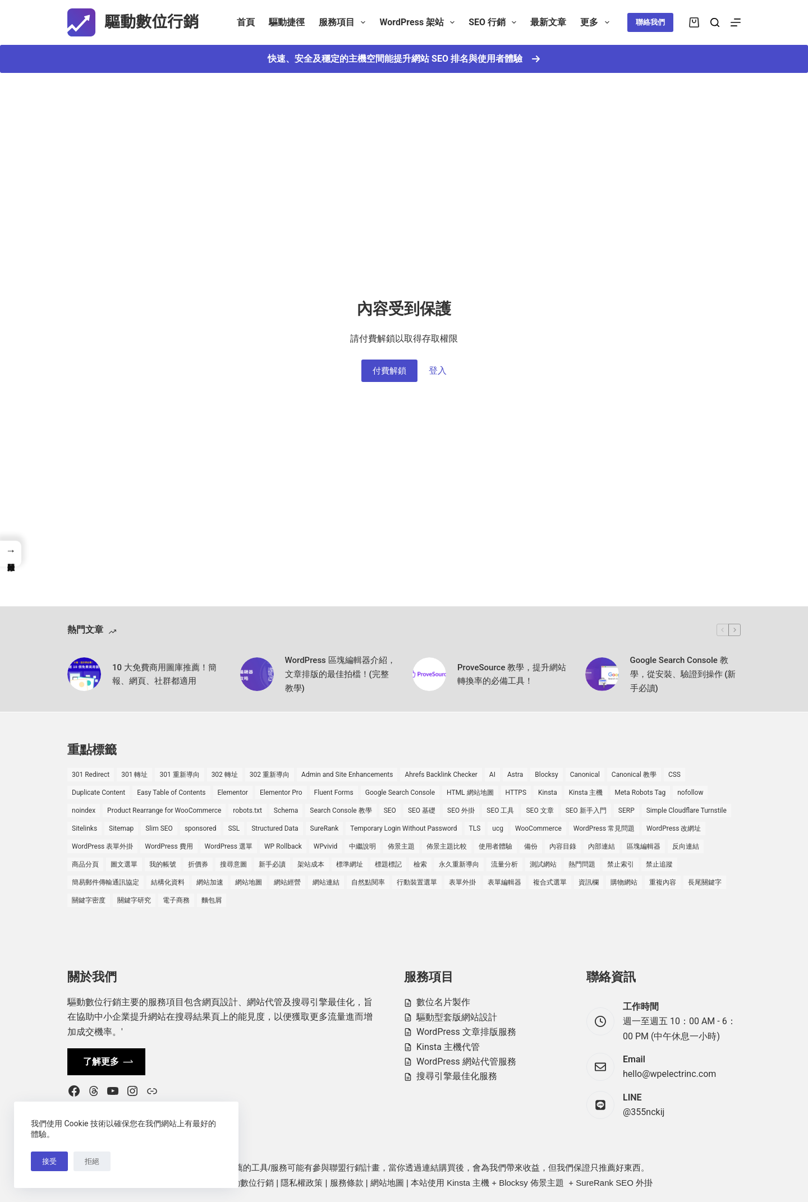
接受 (49, 1161)
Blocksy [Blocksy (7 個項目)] (546, 775)
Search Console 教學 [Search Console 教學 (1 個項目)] (340, 810)
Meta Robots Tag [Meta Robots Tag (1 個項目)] (640, 792)
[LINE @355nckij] (600, 1105)
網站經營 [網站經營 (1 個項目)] (287, 882)
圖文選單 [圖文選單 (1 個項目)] (124, 864)
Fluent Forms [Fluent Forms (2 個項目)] (334, 792)
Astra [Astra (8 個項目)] (515, 775)
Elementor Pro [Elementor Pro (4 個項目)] (281, 792)
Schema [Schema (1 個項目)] (286, 810)
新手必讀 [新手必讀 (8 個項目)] (272, 864)
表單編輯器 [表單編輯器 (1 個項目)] (504, 882)
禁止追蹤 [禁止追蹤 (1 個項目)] (659, 864)
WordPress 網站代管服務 (466, 1061)
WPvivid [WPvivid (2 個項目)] (326, 846)
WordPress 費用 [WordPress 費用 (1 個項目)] (168, 846)
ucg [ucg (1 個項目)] (497, 828)
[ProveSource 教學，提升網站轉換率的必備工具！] (429, 674)
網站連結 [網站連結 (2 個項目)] (326, 882)
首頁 (246, 22)
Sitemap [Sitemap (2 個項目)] (121, 828)
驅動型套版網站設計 (456, 1017)
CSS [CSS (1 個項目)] (674, 775)
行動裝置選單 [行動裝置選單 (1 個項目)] (417, 882)
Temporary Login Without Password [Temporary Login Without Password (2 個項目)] (403, 828)
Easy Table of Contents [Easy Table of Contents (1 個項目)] (171, 792)
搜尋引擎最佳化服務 (456, 1076)
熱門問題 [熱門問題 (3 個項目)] (581, 864)
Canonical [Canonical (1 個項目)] (585, 775)
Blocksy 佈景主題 (531, 1182)
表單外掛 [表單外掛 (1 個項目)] (462, 882)
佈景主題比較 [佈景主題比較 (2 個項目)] (446, 846)
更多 (596, 22)
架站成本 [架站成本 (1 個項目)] (310, 864)
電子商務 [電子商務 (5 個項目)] (176, 900)
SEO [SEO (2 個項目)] (390, 810)
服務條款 (347, 1182)
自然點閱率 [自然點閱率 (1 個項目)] (368, 882)
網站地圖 (387, 1182)
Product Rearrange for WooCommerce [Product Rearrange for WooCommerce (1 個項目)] (164, 810)
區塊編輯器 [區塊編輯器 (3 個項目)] (643, 846)
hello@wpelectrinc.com (669, 1074)
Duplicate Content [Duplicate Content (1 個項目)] (98, 792)
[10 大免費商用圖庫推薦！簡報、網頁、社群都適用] (84, 674)
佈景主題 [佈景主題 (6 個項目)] (401, 846)
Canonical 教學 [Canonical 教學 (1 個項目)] (634, 775)
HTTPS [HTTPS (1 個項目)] (516, 792)
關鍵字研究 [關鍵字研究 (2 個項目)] (134, 900)
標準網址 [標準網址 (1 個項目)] (349, 864)
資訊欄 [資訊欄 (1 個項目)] (589, 882)
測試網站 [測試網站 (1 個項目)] (543, 864)
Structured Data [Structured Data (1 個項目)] (274, 828)
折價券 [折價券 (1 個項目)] (198, 864)
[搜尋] (714, 22)
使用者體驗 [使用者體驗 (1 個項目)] (495, 846)
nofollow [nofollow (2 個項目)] (690, 792)
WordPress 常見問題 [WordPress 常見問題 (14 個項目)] (604, 828)
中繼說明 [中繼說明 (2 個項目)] (362, 846)
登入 (438, 370)
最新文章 (548, 22)
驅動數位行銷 (151, 22)
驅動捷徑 (287, 22)
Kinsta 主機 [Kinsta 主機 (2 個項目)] (586, 792)
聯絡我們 (650, 22)
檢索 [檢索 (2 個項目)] (420, 864)
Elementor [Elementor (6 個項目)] (233, 792)
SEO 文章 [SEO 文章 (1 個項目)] (539, 810)
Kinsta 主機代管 (448, 1047)
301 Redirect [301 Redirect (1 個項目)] (90, 775)
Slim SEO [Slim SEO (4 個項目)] (159, 828)
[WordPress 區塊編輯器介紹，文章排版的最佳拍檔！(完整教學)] (257, 674)
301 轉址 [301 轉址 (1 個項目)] (134, 775)
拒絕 (92, 1161)
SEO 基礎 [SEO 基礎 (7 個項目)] (421, 810)
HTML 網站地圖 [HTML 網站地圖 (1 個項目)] (470, 792)
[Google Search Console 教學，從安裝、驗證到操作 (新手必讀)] (602, 674)
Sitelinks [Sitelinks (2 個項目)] (84, 828)
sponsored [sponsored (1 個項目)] (201, 828)
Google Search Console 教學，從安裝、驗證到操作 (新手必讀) (683, 674)
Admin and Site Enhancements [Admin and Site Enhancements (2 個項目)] (347, 775)
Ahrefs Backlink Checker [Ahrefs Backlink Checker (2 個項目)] (441, 775)
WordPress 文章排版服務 (466, 1031)
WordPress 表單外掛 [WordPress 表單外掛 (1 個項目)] (102, 846)
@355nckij (643, 1112)
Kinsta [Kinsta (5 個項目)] (547, 792)
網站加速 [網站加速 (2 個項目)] (209, 882)
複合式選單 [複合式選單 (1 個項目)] (550, 882)
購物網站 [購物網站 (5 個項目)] (623, 882)
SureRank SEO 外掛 (614, 1182)
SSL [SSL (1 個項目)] (234, 828)
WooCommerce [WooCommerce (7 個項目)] (538, 828)
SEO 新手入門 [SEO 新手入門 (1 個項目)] (586, 810)
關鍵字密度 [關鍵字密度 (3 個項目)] (88, 900)
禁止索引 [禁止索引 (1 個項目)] (620, 864)
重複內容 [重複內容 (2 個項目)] (662, 882)
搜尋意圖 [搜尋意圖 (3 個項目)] (233, 864)
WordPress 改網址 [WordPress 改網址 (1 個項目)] (673, 828)
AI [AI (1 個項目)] (492, 775)
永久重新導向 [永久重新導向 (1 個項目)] (459, 864)
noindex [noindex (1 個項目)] (83, 810)
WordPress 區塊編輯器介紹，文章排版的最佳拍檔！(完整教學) (340, 674)
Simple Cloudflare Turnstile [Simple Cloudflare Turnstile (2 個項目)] (686, 810)
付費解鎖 (389, 371)
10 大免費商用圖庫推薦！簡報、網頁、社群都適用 (164, 674)
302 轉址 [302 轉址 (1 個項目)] (225, 775)
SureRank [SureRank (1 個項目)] (324, 828)
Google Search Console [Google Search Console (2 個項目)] (400, 792)
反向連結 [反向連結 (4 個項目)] (685, 846)
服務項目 (344, 22)
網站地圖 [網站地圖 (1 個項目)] (248, 882)
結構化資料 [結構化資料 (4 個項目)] (168, 882)
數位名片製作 (443, 1002)
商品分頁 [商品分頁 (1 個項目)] (85, 864)
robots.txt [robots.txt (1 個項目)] (247, 810)
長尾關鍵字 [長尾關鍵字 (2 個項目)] (705, 882)
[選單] (736, 22)
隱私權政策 (302, 1182)
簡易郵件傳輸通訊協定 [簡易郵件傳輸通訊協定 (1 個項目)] (105, 882)
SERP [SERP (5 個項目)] (626, 810)
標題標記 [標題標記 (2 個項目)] (388, 864)
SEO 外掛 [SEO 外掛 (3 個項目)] (461, 810)
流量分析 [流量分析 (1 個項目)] (504, 864)
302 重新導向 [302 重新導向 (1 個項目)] (270, 775)
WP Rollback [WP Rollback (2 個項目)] (283, 846)
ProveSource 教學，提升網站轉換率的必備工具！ (511, 674)
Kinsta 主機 (468, 1182)
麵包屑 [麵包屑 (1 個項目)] (211, 900)
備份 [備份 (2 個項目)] (531, 846)
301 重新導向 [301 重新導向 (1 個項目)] (179, 775)
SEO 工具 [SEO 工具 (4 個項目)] (500, 810)
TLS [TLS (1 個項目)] (475, 828)
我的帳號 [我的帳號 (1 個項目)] (162, 864)
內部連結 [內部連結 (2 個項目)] (601, 846)
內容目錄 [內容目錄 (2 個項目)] (562, 846)
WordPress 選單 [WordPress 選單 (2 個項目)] (228, 846)
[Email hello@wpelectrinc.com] (600, 1067)
